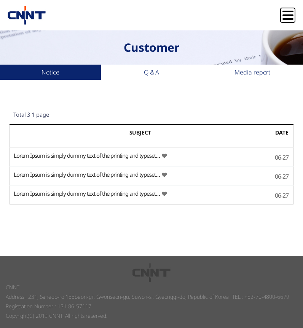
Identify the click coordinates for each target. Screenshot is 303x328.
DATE (282, 132)
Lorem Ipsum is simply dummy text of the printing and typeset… (87, 155)
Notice (50, 72)
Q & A (151, 72)
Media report (252, 72)
